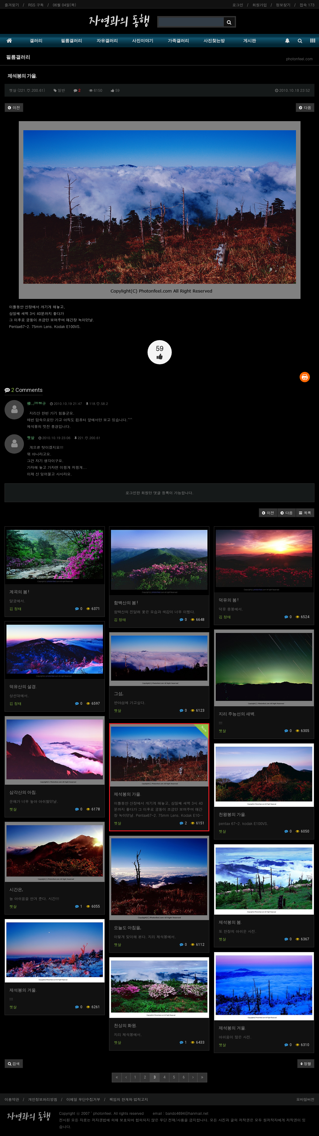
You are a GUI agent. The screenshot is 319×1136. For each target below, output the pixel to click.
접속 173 (307, 4)
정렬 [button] (306, 1063)
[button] (268, 512)
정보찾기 (283, 4)
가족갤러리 (178, 40)
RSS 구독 (36, 4)
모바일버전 (305, 1099)
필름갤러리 (71, 40)
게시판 (249, 40)
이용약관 (12, 1099)
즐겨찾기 (12, 4)
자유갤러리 (107, 40)
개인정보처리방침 (42, 1099)
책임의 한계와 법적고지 (128, 1099)
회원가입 (259, 4)
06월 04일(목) (64, 4)
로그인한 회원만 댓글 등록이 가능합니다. (159, 492)
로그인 (237, 4)
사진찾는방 (214, 40)
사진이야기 (142, 40)
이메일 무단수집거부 (83, 1099)
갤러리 (36, 40)
